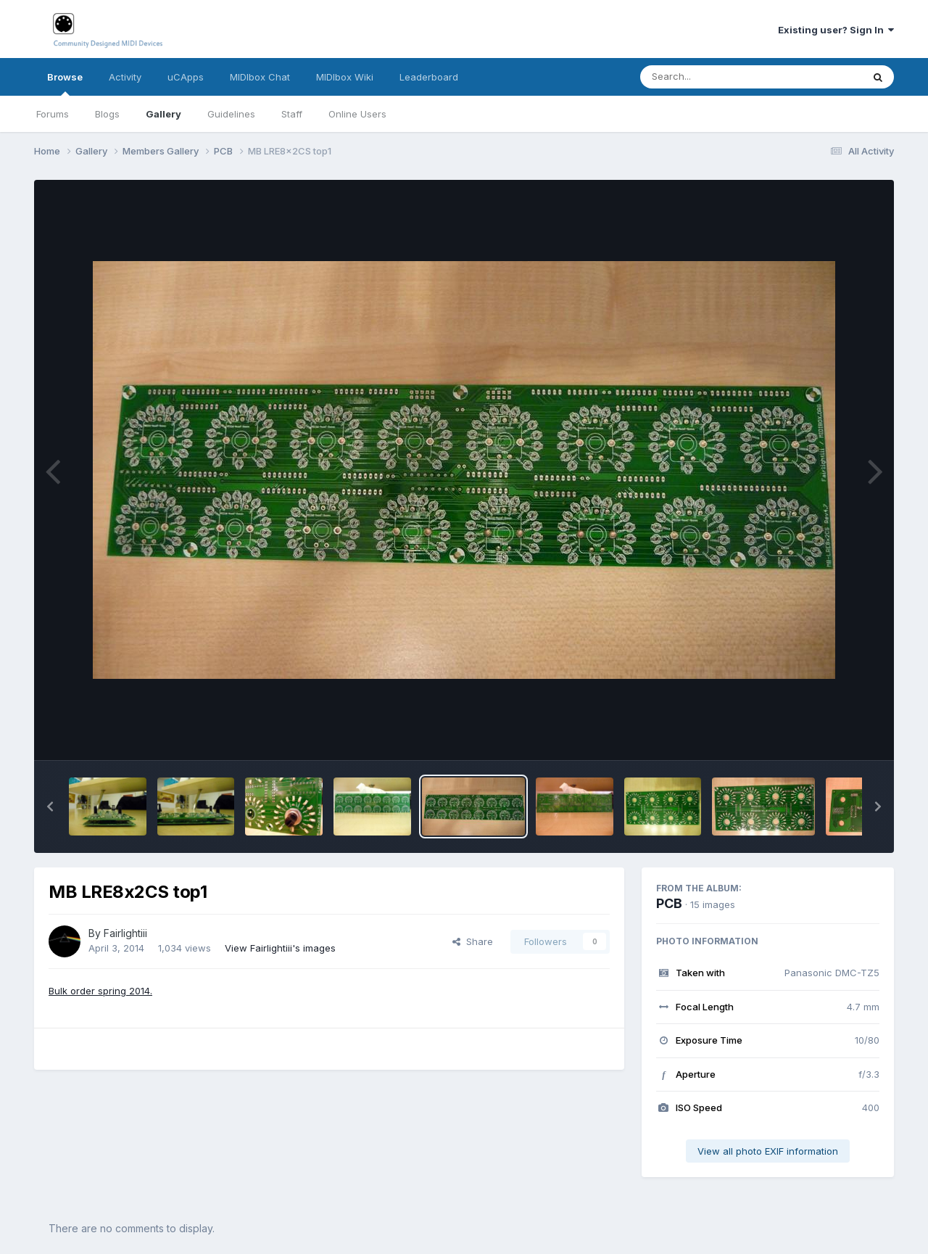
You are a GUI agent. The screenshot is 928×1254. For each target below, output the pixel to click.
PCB (669, 903)
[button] (50, 806)
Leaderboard (428, 77)
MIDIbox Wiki (344, 77)
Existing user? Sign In (836, 30)
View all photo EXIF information (767, 1151)
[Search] (711, 76)
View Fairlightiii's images (280, 948)
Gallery (163, 114)
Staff (291, 114)
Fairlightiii (125, 933)
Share (472, 941)
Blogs (107, 114)
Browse (65, 83)
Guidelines (231, 114)
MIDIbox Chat (260, 77)
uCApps (185, 77)
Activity (125, 77)
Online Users (357, 114)
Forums (52, 114)
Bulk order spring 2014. (100, 991)
